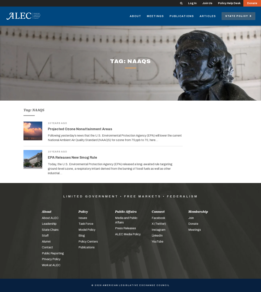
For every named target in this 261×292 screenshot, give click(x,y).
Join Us (207, 3)
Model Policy (86, 229)
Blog (81, 235)
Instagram (158, 229)
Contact (47, 247)
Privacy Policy (51, 259)
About (135, 16)
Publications (182, 16)
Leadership (49, 223)
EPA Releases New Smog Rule (72, 157)
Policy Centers (88, 241)
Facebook (158, 218)
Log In (192, 3)
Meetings (155, 16)
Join (191, 218)
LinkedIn (157, 235)
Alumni (46, 241)
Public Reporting (53, 253)
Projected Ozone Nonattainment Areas (80, 129)
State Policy (238, 16)
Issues (82, 218)
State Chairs (50, 229)
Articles (208, 16)
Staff (45, 235)
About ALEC (50, 218)
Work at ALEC (51, 265)
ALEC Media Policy (128, 234)
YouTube (157, 241)
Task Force (85, 223)
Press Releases (125, 228)
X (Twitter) (159, 223)
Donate (252, 3)
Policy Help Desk (229, 3)
